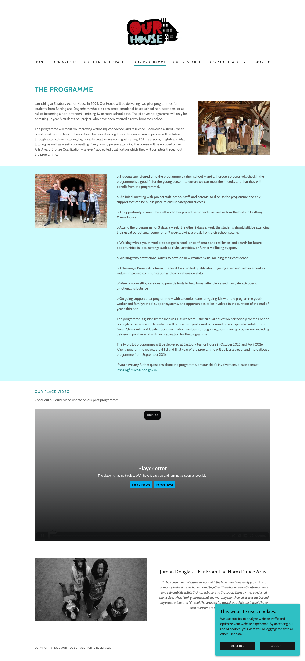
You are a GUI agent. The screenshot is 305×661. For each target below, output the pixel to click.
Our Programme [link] (150, 62)
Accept (277, 645)
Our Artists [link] (65, 62)
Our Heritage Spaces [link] (105, 62)
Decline (238, 645)
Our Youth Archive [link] (229, 62)
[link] (152, 33)
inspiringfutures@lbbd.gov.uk (137, 370)
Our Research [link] (187, 62)
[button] (262, 61)
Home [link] (40, 62)
